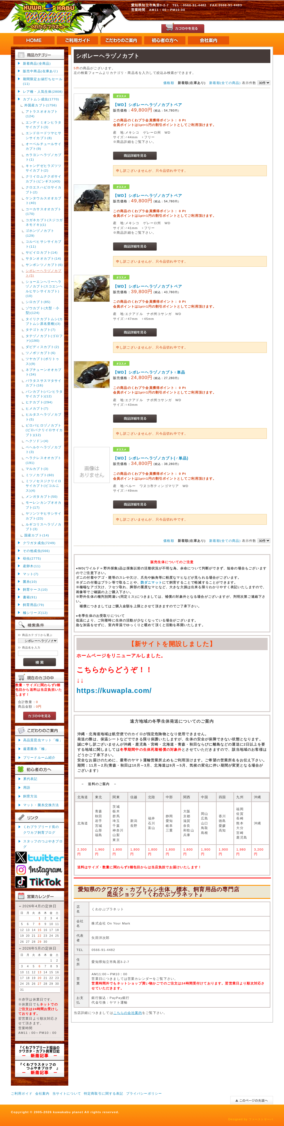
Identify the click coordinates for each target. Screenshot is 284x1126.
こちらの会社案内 (127, 1012)
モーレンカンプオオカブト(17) (44, 505)
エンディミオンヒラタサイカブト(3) (44, 125)
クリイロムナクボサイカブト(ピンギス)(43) (44, 179)
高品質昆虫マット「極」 (43, 740)
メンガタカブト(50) (42, 496)
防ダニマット (151, 582)
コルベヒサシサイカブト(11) (44, 244)
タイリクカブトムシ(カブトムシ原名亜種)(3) (44, 321)
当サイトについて (66, 1093)
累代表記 (30, 778)
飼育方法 (30, 796)
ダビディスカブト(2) (42, 347)
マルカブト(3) (37, 468)
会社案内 (42, 1093)
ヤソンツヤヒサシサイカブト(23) (44, 516)
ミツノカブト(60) (40, 475)
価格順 (168, 83)
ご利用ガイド (21, 1093)
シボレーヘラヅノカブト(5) (44, 273)
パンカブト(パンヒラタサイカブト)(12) (44, 394)
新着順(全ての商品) (225, 83)
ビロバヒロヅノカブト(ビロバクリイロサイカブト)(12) (44, 430)
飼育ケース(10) (35, 589)
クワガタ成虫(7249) (39, 543)
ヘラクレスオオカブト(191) (44, 460)
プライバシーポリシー (144, 1093)
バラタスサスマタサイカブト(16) (44, 383)
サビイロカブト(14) (42, 252)
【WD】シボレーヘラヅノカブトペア (147, 105)
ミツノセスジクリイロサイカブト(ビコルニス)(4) (44, 485)
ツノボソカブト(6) (41, 353)
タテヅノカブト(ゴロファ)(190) (44, 338)
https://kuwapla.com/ (114, 690)
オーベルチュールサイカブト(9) (44, 146)
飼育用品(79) (33, 604)
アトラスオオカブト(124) (42, 114)
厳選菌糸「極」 (35, 748)
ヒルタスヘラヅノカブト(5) (44, 417)
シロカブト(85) (38, 302)
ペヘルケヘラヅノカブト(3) (44, 449)
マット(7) (31, 574)
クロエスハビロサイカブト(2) (44, 189)
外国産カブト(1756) (40, 105)
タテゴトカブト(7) (41, 329)
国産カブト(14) (36, 535)
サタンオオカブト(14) (43, 258)
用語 (26, 787)
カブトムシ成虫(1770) (41, 99)
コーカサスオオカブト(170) (44, 211)
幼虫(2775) (32, 558)
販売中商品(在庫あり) (40, 71)
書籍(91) (30, 597)
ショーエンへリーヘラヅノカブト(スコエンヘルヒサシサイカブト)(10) (44, 289)
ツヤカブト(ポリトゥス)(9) (42, 361)
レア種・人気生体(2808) (43, 91)
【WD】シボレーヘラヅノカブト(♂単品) (150, 458)
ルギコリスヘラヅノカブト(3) (44, 527)
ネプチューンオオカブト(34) (44, 372)
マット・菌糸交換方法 (41, 805)
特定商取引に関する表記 (103, 1093)
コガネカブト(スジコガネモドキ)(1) (44, 222)
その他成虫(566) (36, 551)
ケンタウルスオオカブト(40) (44, 200)
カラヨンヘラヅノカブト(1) (44, 157)
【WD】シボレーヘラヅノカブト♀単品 (149, 372)
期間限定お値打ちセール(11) (43, 81)
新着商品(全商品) (37, 63)
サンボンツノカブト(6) (44, 264)
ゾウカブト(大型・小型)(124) (42, 310)
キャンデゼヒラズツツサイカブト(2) (44, 168)
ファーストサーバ (261, 1119)
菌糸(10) (30, 581)
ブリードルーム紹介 (39, 757)
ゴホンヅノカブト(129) (40, 233)
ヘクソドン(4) (37, 441)
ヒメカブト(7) (37, 408)
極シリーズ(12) (35, 612)
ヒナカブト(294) (39, 402)
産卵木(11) (32, 566)
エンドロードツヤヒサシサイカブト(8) (44, 135)
